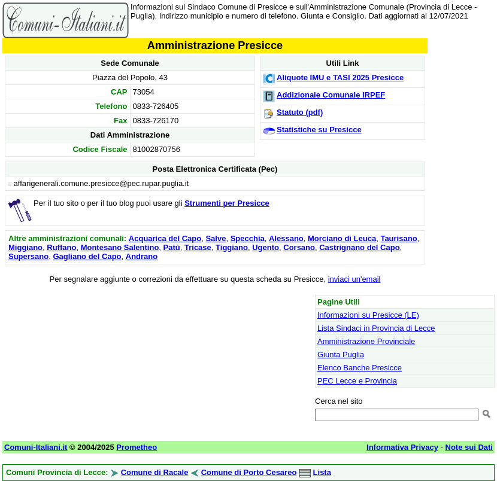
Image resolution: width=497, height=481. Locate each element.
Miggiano (25, 247)
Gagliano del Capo (87, 256)
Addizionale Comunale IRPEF (331, 94)
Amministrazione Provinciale (366, 341)
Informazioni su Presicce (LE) (368, 314)
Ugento (265, 247)
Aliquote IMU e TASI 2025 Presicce (340, 77)
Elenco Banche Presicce (359, 367)
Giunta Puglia (340, 354)
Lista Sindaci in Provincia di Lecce (376, 328)
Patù (171, 247)
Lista (322, 472)
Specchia (248, 238)
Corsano (299, 247)
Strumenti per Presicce (226, 203)
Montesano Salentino (120, 247)
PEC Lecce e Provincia (357, 380)
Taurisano (398, 238)
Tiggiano (232, 247)
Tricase (197, 247)
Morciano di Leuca (342, 238)
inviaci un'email (354, 279)
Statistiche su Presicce (319, 129)
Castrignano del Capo (359, 247)
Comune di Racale (155, 472)
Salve (215, 238)
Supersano (28, 256)
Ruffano (61, 247)
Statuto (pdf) (300, 112)
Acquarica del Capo (165, 238)
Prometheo (136, 447)
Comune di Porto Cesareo (249, 472)
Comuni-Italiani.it (35, 447)
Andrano (141, 256)
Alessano (286, 238)
